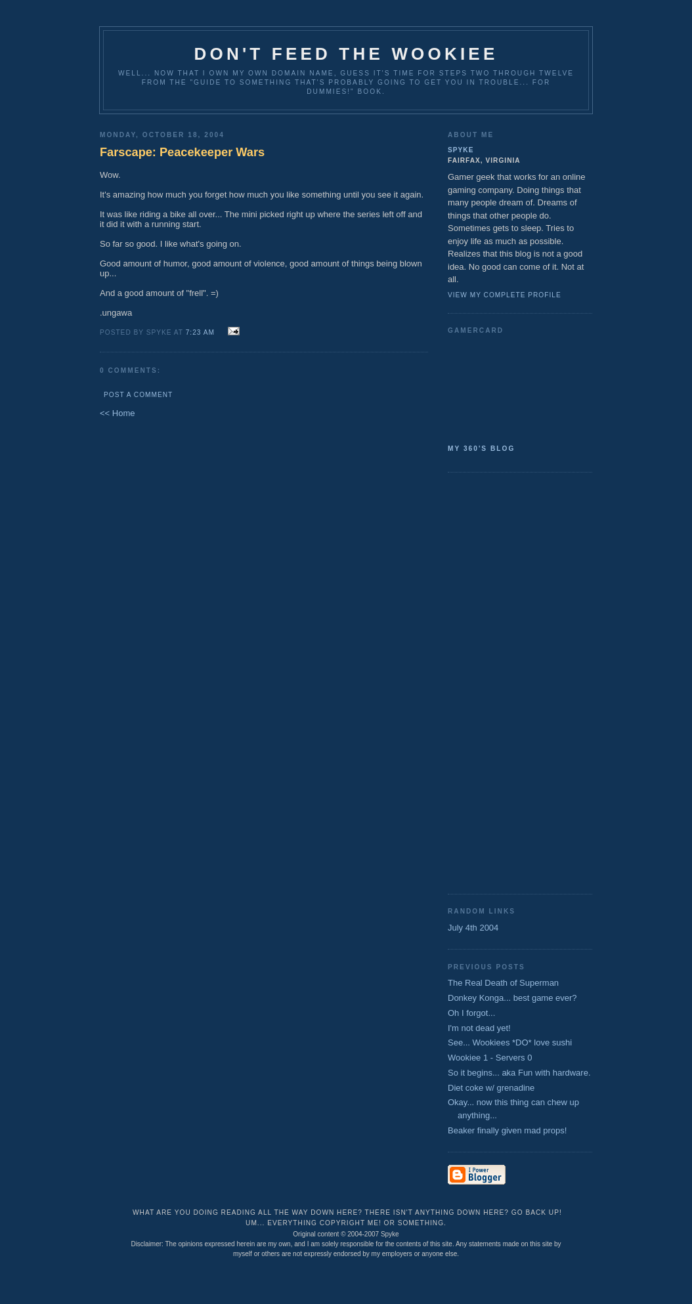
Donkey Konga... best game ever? (512, 998)
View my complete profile (504, 295)
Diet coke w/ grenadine (491, 1088)
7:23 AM (200, 332)
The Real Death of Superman (503, 983)
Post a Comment (138, 394)
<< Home (117, 413)
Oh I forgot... (471, 1013)
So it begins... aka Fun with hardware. (519, 1073)
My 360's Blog (481, 448)
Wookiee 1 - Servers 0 (490, 1057)
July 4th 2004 (473, 928)
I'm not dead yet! (479, 1028)
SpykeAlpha (515, 386)
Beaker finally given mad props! (507, 1130)
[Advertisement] (500, 682)
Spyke (460, 150)
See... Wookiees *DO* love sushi (510, 1042)
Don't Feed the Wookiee (346, 54)
